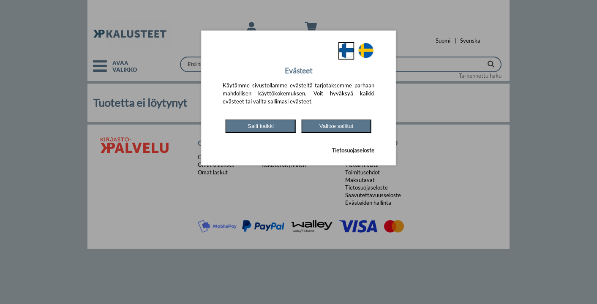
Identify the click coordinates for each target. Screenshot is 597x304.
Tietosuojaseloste (353, 150)
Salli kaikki (261, 126)
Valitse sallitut (336, 126)
